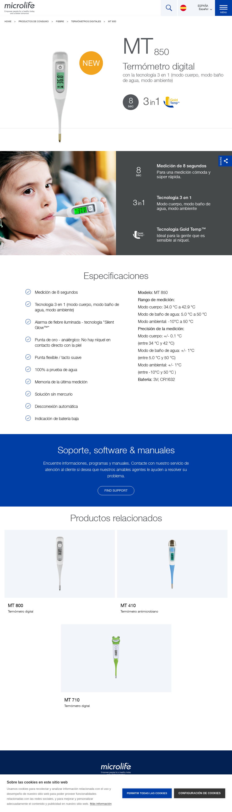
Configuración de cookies (200, 793)
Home (8, 21)
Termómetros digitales (86, 21)
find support (116, 490)
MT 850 (112, 21)
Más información (100, 803)
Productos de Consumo (34, 21)
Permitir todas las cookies (147, 793)
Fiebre (60, 21)
